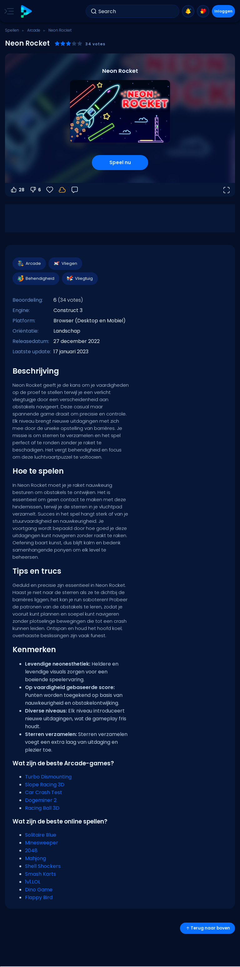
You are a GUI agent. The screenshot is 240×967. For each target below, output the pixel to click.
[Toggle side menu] (8, 11)
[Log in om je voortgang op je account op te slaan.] (62, 190)
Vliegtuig (79, 278)
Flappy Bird (38, 897)
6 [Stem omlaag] (35, 190)
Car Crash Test (43, 792)
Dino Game (38, 889)
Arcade (33, 30)
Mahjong (35, 858)
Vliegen (65, 263)
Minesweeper (41, 842)
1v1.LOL (32, 881)
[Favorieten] (49, 190)
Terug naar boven (207, 928)
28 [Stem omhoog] (17, 190)
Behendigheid (35, 278)
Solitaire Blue (40, 835)
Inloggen (223, 11)
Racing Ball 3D (42, 808)
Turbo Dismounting (48, 776)
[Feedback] (74, 190)
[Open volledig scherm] (226, 190)
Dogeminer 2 (41, 800)
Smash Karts (40, 874)
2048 (31, 850)
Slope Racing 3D (44, 784)
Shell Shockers (43, 866)
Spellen (12, 30)
